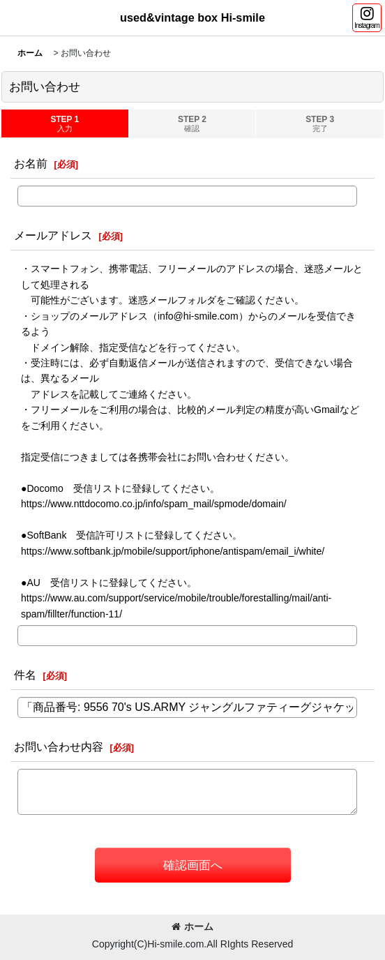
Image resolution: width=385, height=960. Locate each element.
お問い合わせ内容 (58, 746)
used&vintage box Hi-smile (192, 17)
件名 (25, 674)
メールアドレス (53, 235)
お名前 (30, 163)
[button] (367, 17)
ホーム (192, 926)
